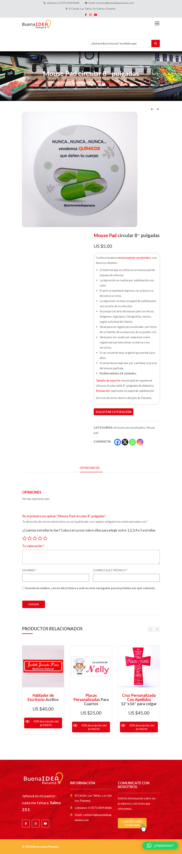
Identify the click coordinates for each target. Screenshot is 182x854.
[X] (125, 442)
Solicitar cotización (113, 411)
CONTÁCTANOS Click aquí (132, 823)
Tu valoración (33, 546)
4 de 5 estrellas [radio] (40, 537)
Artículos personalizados (75, 82)
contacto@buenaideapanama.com (115, 2)
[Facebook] (117, 442)
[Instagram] (140, 442)
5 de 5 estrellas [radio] (45, 537)
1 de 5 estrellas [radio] (24, 537)
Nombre (29, 570)
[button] (160, 845)
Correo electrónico (110, 570)
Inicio (51, 82)
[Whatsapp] (132, 442)
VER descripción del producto (46, 723)
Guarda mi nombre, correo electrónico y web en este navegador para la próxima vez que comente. (90, 588)
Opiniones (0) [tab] (90, 467)
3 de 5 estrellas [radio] (35, 537)
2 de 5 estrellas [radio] (29, 537)
